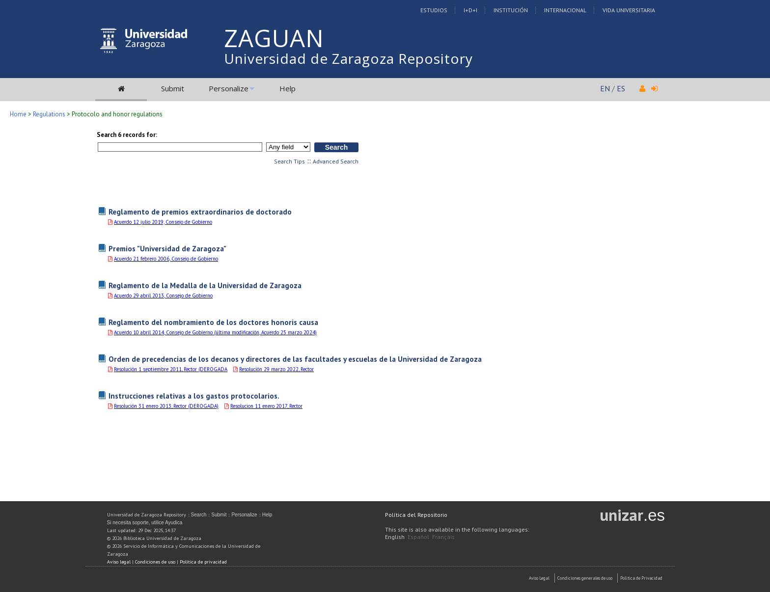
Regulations (49, 114)
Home (18, 114)
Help (287, 88)
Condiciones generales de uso (584, 578)
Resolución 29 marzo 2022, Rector (276, 369)
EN (605, 88)
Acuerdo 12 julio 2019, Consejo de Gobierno (163, 221)
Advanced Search (335, 161)
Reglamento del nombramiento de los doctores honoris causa (213, 322)
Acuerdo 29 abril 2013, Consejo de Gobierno (163, 295)
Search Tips (289, 161)
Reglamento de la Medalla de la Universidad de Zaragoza (205, 285)
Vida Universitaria (629, 10)
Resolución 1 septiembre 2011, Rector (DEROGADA (170, 369)
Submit (172, 88)
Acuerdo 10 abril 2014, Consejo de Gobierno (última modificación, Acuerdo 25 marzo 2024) (215, 332)
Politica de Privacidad (641, 578)
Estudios (433, 10)
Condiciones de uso (155, 562)
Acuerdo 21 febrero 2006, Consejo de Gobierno (166, 258)
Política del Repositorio (416, 514)
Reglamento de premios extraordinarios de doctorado (200, 211)
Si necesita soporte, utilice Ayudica (145, 522)
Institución (511, 10)
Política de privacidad (203, 562)
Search (199, 514)
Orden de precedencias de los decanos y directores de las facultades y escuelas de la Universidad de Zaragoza (295, 359)
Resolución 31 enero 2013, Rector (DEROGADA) (166, 406)
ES (621, 88)
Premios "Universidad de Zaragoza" (167, 248)
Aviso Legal (539, 578)
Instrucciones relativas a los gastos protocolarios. (194, 396)
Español (418, 536)
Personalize (228, 88)
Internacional (565, 10)
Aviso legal (119, 562)
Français (443, 536)
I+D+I (470, 10)
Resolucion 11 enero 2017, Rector (266, 406)
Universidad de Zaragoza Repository (348, 58)
